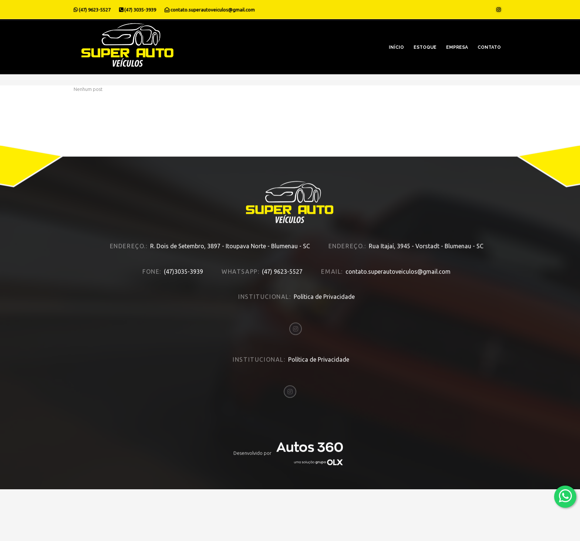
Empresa (457, 47)
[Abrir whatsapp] (565, 496)
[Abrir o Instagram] (498, 9)
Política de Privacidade (324, 288)
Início (396, 47)
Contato (489, 47)
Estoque (425, 47)
